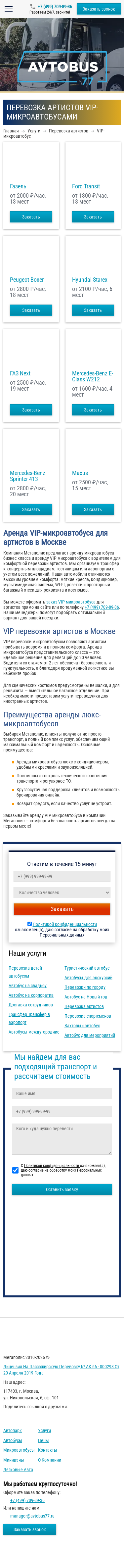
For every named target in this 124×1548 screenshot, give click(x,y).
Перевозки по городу (84, 987)
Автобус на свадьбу (28, 985)
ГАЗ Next (20, 373)
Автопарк (12, 1430)
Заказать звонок (99, 9)
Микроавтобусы (19, 1450)
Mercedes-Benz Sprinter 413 (27, 476)
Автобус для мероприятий (89, 1035)
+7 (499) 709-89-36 (55, 6)
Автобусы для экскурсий (88, 977)
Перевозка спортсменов (87, 1016)
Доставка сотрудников (31, 1004)
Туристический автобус (86, 968)
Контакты (47, 1450)
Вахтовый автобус (82, 1025)
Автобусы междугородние (34, 1032)
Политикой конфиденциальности (65, 924)
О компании (49, 1460)
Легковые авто (18, 1469)
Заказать (31, 216)
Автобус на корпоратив (31, 995)
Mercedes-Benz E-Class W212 (92, 376)
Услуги (44, 1430)
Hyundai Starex (89, 280)
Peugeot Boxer (27, 280)
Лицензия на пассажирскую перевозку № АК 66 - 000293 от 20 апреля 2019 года (61, 1370)
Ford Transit (86, 186)
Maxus (80, 473)
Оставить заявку (62, 1189)
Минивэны (13, 1460)
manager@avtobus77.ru (32, 1516)
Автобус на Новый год (85, 996)
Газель (18, 186)
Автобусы (12, 1440)
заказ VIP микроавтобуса (71, 602)
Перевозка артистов (84, 1006)
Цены (43, 1440)
